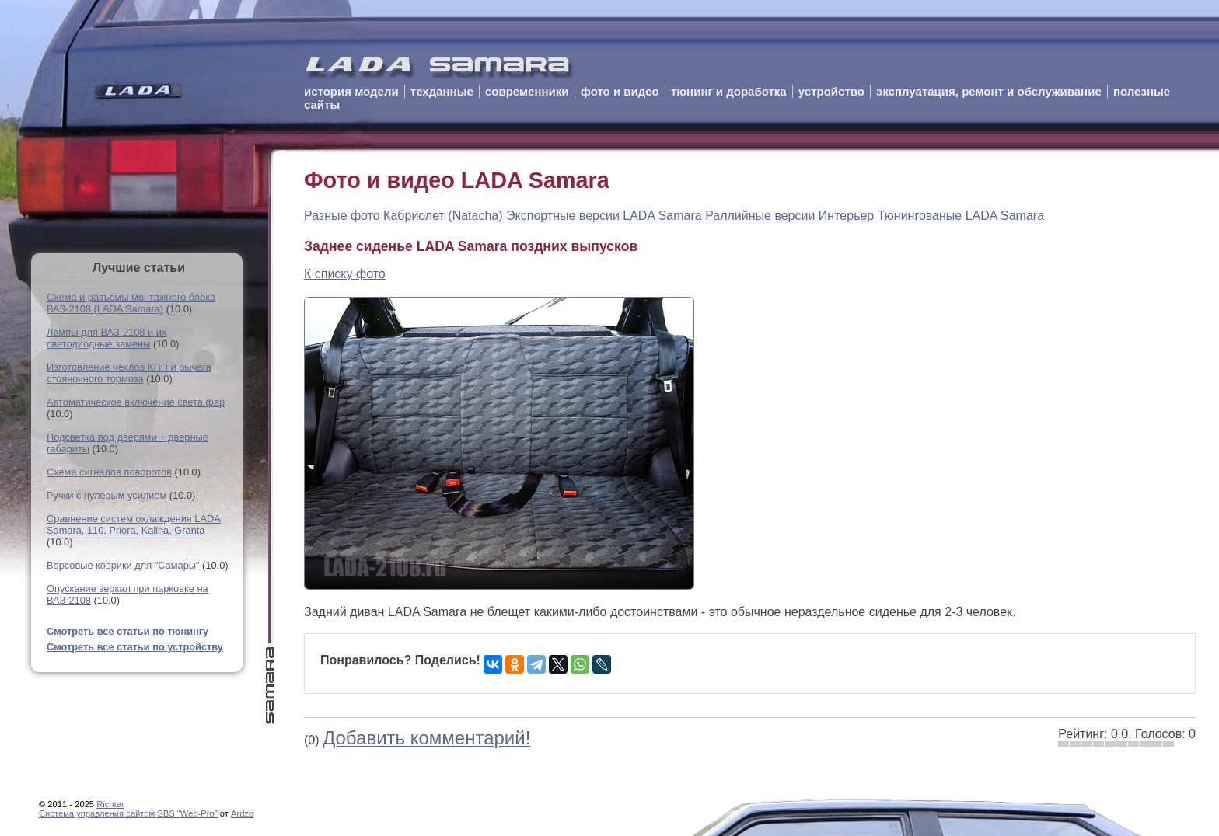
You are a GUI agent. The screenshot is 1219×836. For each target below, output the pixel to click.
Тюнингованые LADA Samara (961, 215)
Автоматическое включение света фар (136, 402)
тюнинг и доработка (729, 91)
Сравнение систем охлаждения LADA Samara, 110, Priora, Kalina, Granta (134, 524)
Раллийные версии (760, 215)
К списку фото (345, 273)
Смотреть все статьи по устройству (135, 647)
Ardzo (242, 813)
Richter (110, 804)
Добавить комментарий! (426, 737)
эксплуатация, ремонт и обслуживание (989, 91)
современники (527, 91)
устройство (831, 91)
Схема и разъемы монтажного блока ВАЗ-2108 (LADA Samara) (131, 303)
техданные (441, 91)
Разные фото (342, 215)
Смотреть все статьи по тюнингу (127, 631)
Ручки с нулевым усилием (106, 495)
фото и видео (620, 91)
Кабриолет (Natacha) (443, 215)
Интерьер (846, 215)
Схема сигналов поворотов (109, 472)
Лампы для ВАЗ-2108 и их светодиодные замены (106, 338)
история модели (351, 91)
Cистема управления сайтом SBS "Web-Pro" (128, 813)
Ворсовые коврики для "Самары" (123, 565)
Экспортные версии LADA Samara (604, 215)
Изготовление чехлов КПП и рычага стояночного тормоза (129, 373)
